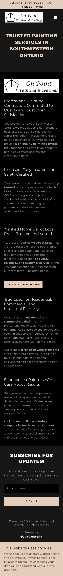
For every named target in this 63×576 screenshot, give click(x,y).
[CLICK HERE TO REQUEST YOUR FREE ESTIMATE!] (31, 5)
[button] (55, 17)
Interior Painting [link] (31, 549)
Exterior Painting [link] (31, 553)
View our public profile (23, 284)
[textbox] (31, 488)
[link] (23, 17)
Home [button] (31, 544)
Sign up (31, 501)
